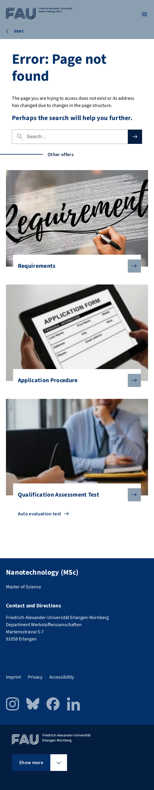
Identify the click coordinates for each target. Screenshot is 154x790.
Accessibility (61, 677)
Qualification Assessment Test (74, 494)
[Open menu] (144, 14)
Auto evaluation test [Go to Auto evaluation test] (39, 514)
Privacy (35, 677)
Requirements (74, 266)
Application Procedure (74, 380)
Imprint (13, 677)
